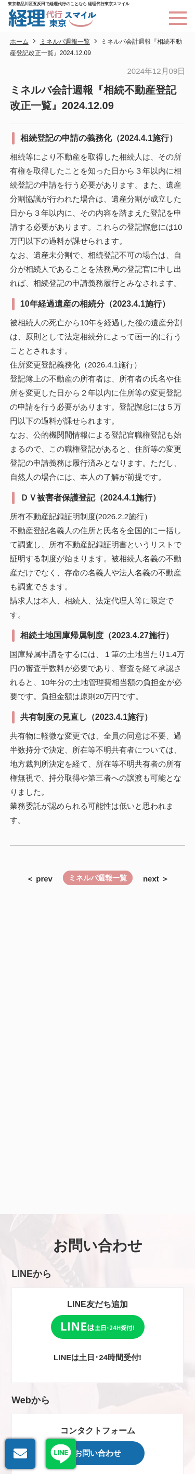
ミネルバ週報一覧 (98, 878)
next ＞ (156, 878)
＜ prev (39, 878)
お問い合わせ (97, 1453)
